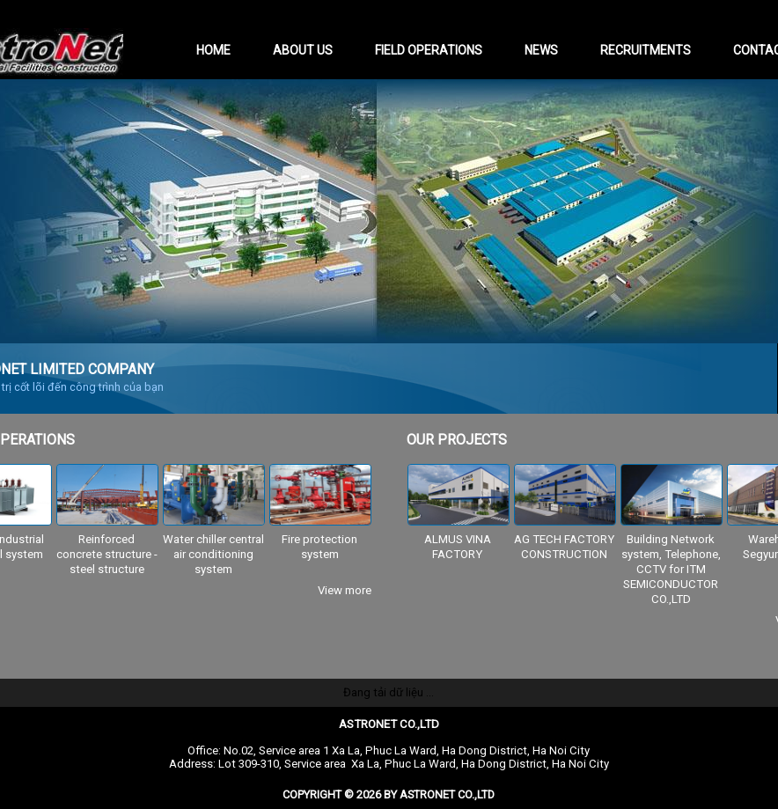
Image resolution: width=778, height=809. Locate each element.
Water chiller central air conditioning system (213, 554)
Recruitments (645, 50)
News (541, 50)
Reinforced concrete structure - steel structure (107, 554)
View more (344, 590)
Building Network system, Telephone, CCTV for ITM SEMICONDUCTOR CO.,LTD (671, 569)
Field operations (428, 50)
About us (303, 50)
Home (213, 50)
